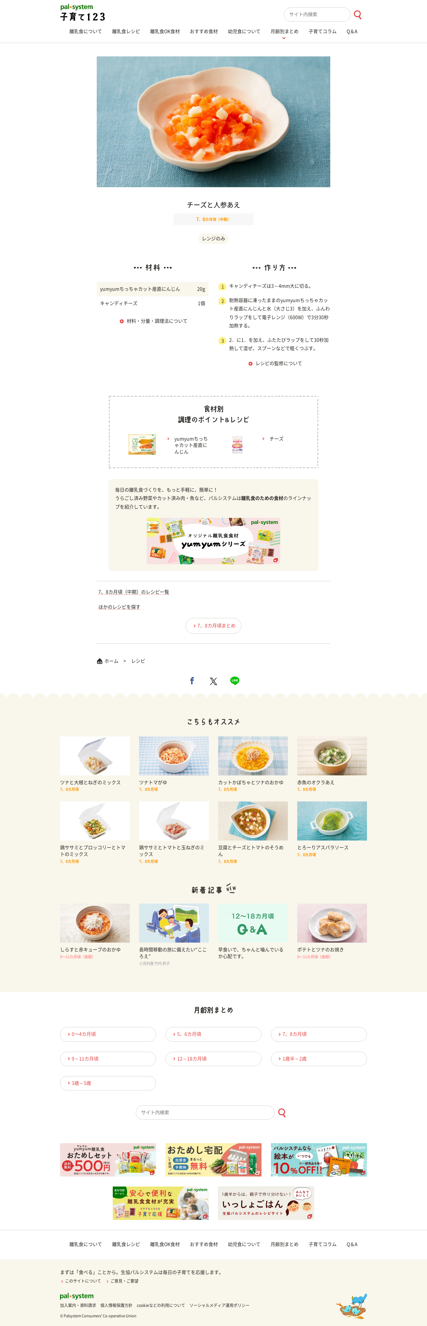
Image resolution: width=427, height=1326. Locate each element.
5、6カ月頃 (186, 1034)
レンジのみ (213, 238)
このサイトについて (80, 1281)
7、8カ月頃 (292, 1034)
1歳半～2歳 (292, 1058)
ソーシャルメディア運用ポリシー (219, 1305)
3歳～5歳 (78, 1083)
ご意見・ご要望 (121, 1281)
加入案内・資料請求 (78, 1305)
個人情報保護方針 (116, 1305)
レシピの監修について (279, 363)
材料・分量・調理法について (157, 321)
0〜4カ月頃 (81, 1034)
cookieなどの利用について (161, 1305)
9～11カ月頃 (82, 1058)
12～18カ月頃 (188, 1058)
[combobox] (325, 14)
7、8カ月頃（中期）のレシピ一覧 (133, 592)
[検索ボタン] (357, 14)
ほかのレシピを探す (119, 607)
